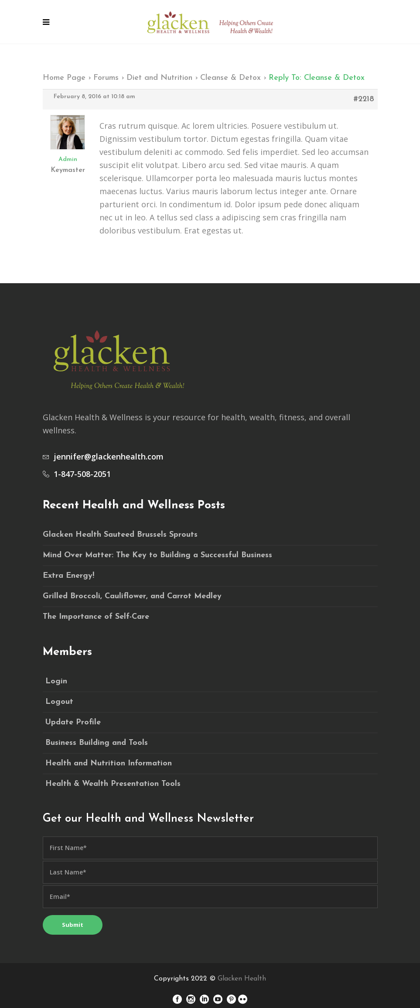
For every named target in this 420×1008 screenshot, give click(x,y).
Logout (59, 702)
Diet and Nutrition (159, 78)
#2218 (364, 99)
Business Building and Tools (96, 743)
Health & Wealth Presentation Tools (113, 784)
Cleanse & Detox (230, 78)
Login (56, 681)
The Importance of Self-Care (96, 617)
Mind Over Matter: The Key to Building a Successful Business (157, 555)
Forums (106, 78)
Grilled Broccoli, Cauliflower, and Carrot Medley (132, 596)
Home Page (64, 78)
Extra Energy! (68, 576)
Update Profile (73, 722)
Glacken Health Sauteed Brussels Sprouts (120, 535)
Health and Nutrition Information (108, 763)
